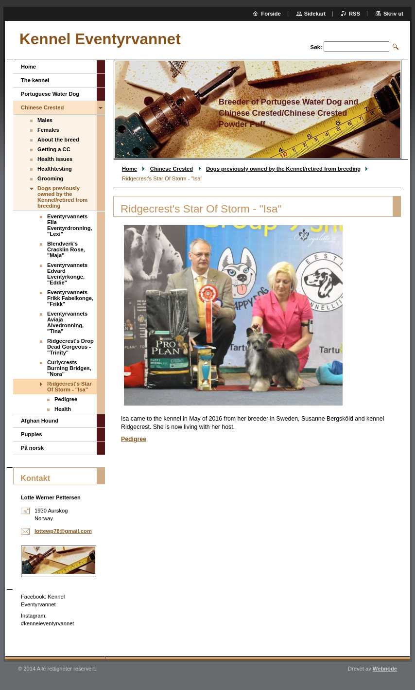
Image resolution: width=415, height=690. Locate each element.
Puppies (31, 434)
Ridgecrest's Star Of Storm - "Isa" (69, 386)
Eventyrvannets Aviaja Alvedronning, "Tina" (67, 322)
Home (129, 169)
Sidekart (315, 14)
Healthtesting (54, 169)
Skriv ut (393, 14)
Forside (270, 14)
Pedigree (133, 439)
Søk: (316, 47)
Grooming (50, 178)
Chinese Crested (171, 169)
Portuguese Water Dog (50, 94)
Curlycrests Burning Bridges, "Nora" (69, 368)
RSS (354, 14)
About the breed (58, 139)
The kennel (35, 80)
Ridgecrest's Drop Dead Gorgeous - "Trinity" (70, 346)
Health (62, 409)
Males (44, 120)
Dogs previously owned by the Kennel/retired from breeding (283, 169)
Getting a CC (53, 149)
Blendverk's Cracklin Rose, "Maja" (66, 249)
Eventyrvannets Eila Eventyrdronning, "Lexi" (69, 225)
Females (48, 130)
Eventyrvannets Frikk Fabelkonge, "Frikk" (70, 298)
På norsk (32, 448)
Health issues (54, 159)
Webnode (385, 669)
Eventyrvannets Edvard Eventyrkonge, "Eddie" (67, 273)
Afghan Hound (39, 421)
